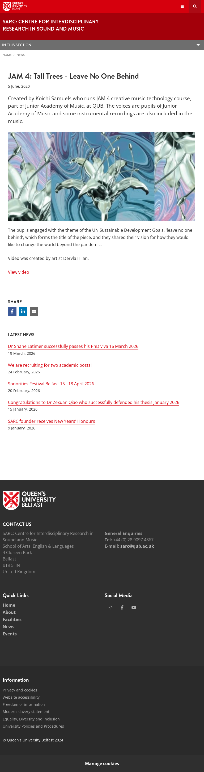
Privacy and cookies (20, 690)
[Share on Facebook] (12, 311)
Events (10, 634)
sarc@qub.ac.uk (137, 546)
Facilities (12, 619)
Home (7, 55)
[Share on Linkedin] (23, 311)
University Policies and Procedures (33, 726)
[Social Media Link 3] (134, 607)
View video (18, 272)
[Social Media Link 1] (110, 607)
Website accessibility (21, 697)
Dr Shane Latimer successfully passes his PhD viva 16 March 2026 (73, 346)
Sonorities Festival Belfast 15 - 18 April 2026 (51, 384)
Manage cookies (102, 763)
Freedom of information (24, 704)
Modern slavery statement (26, 711)
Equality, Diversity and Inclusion (31, 719)
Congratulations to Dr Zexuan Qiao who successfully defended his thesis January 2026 (93, 402)
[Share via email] (34, 311)
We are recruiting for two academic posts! (50, 365)
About (9, 612)
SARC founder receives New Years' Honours (51, 421)
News (21, 55)
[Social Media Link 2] (122, 607)
